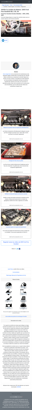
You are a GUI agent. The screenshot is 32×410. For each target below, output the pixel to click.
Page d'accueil (5, 5)
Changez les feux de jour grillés (16, 160)
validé (4, 40)
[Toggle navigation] (29, 2)
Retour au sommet (16, 393)
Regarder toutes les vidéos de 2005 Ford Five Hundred (16, 243)
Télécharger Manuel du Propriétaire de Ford (16, 275)
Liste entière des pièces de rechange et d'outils (16, 316)
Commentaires (16, 272)
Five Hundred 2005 (18, 5)
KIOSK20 (19, 387)
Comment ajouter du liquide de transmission (16, 227)
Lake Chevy (10, 269)
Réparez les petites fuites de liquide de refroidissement (15, 127)
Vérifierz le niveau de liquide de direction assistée (16, 194)
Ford (11, 5)
